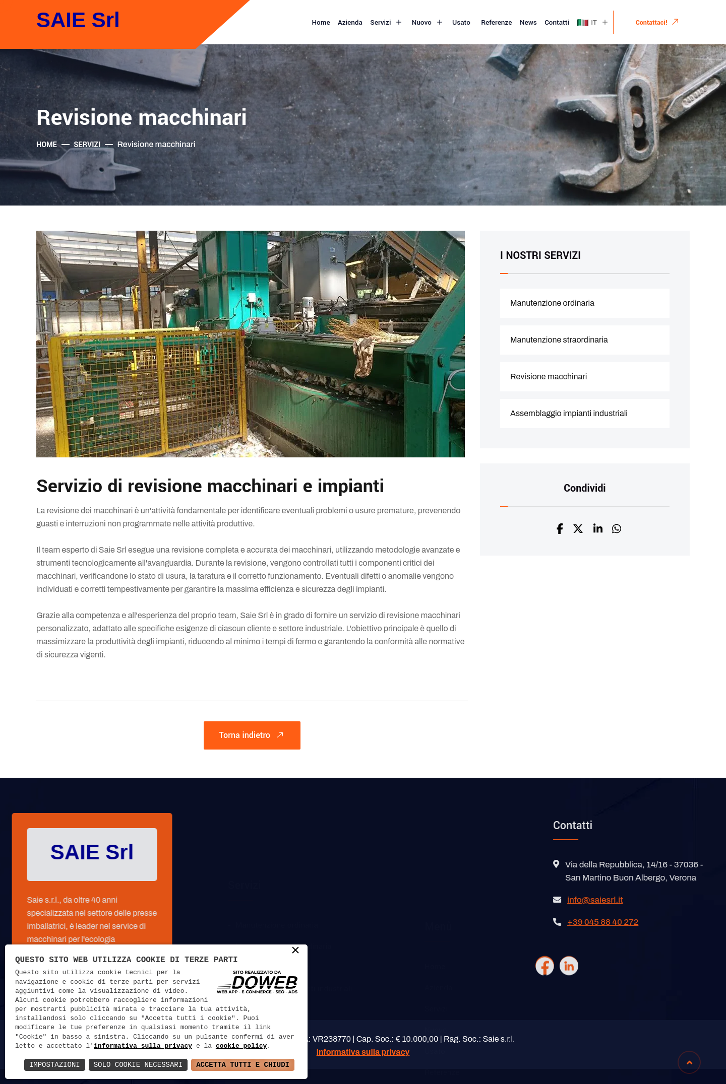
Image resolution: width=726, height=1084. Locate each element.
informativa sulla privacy (143, 1046)
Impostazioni (54, 1064)
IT (593, 22)
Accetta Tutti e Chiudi (242, 1064)
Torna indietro (253, 737)
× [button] (295, 951)
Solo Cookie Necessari (138, 1064)
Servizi (387, 22)
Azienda (350, 22)
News (528, 22)
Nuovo (428, 22)
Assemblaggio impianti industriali (569, 413)
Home (321, 22)
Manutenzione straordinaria (559, 339)
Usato (462, 22)
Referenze (496, 22)
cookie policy (241, 1046)
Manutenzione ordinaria (552, 303)
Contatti (556, 22)
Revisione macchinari (548, 376)
